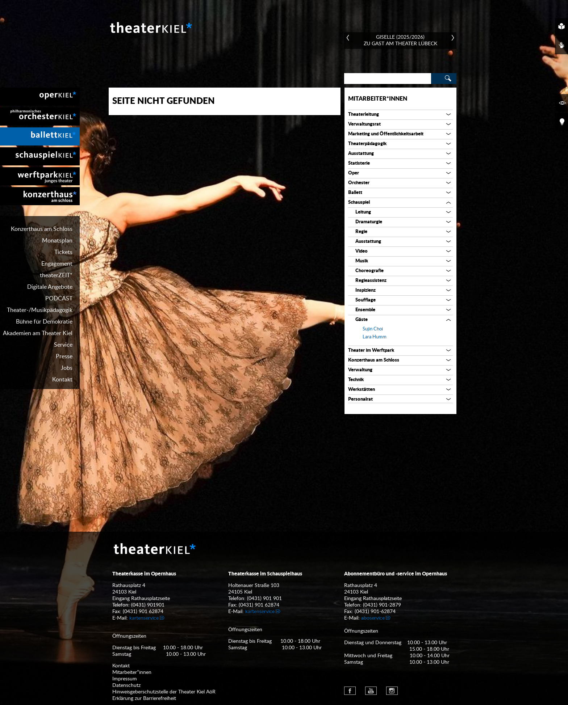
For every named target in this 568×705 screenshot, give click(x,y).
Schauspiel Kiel (40, 156)
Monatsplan (57, 241)
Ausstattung (361, 153)
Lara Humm (375, 337)
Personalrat (360, 399)
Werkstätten (361, 389)
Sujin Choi (373, 329)
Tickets (63, 252)
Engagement (56, 264)
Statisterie (359, 163)
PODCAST (58, 298)
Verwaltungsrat (364, 124)
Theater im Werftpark (371, 350)
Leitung (363, 212)
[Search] (387, 78)
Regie (361, 231)
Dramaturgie (368, 222)
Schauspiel (359, 202)
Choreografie (369, 271)
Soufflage (365, 300)
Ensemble (365, 310)
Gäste (361, 319)
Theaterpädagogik (367, 144)
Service (63, 345)
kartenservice (144, 618)
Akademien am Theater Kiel (37, 333)
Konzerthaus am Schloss (41, 229)
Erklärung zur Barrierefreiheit (144, 698)
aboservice (373, 618)
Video (361, 251)
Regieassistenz (371, 280)
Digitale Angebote (49, 287)
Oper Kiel (40, 97)
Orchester (358, 183)
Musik (361, 261)
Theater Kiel (150, 27)
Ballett (355, 192)
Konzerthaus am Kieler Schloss (40, 196)
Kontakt (62, 380)
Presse (64, 356)
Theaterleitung (363, 114)
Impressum (124, 678)
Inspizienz (365, 290)
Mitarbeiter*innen (377, 99)
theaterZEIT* (56, 275)
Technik (356, 379)
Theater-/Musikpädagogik (39, 310)
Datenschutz (126, 685)
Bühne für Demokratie (44, 322)
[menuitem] (40, 97)
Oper (353, 173)
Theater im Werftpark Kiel (40, 176)
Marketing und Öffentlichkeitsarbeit (385, 134)
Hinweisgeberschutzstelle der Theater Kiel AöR (164, 692)
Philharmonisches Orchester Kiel (40, 116)
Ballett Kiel (40, 136)
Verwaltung (360, 370)
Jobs (66, 368)
